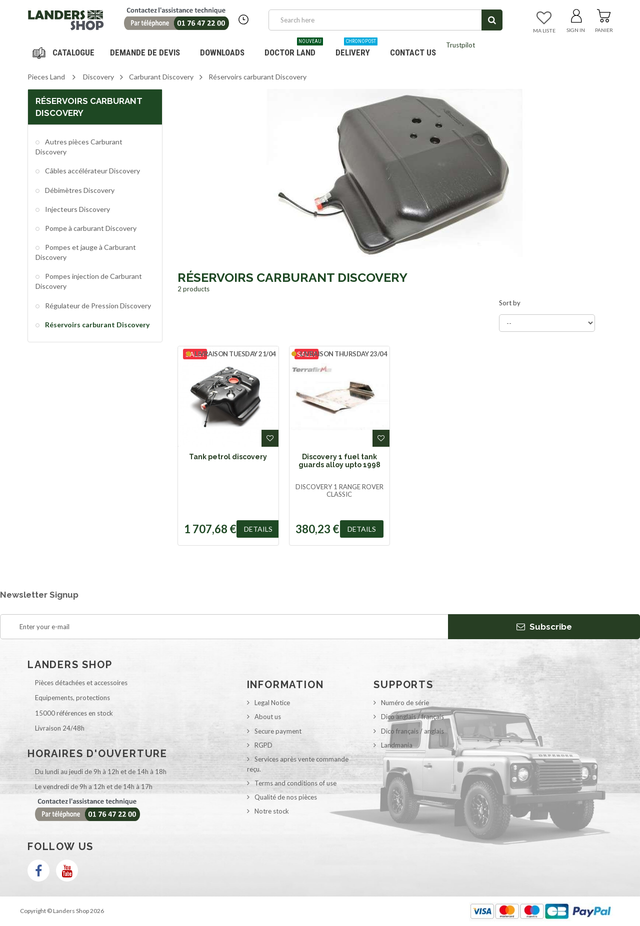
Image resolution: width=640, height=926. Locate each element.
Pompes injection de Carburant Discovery (89, 281)
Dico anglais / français (412, 717)
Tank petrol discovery (228, 457)
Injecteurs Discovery (77, 209)
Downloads (222, 52)
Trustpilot (460, 45)
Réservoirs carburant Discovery (97, 324)
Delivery (357, 48)
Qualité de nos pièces (285, 797)
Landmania (396, 745)
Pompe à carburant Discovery (90, 228)
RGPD (263, 745)
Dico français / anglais (412, 731)
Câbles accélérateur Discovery (92, 170)
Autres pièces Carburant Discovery (79, 146)
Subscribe (544, 627)
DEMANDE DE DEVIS (145, 52)
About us (267, 717)
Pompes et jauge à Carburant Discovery (86, 252)
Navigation (65, 52)
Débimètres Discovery (79, 190)
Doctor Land (293, 48)
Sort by (509, 303)
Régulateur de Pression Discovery (97, 305)
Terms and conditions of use (295, 783)
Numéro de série (405, 703)
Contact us (413, 52)
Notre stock (271, 811)
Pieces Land (46, 76)
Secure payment (278, 731)
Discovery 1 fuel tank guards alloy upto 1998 (339, 461)
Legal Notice (272, 703)
